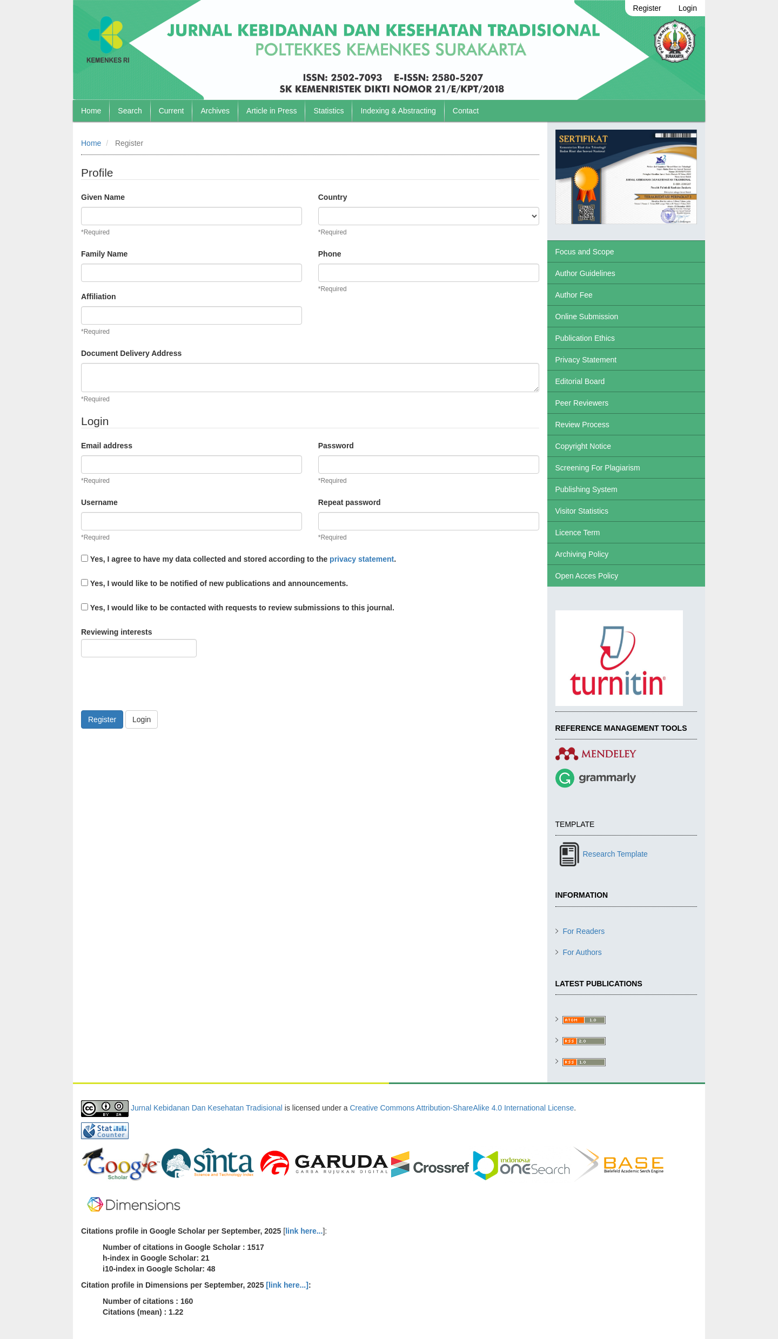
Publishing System (586, 489)
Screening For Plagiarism (597, 467)
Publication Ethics (585, 338)
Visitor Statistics (582, 511)
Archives (215, 110)
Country (332, 197)
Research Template (615, 854)
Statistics (328, 110)
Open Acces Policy (587, 575)
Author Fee (574, 295)
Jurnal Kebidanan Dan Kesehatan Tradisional (207, 1108)
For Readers (583, 931)
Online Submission (587, 316)
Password (336, 445)
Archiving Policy (582, 554)
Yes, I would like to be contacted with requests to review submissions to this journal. (237, 607)
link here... (304, 1231)
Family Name (104, 254)
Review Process (582, 424)
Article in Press (271, 110)
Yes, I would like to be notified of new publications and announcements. (214, 583)
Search (130, 110)
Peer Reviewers (582, 403)
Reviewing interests (139, 642)
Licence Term (577, 532)
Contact (466, 110)
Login (688, 8)
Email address (106, 445)
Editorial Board (580, 381)
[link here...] (287, 1285)
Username (99, 502)
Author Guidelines (585, 273)
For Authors (581, 952)
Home (91, 110)
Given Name (103, 197)
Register (647, 8)
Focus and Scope (584, 251)
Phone (329, 254)
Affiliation (98, 296)
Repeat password (349, 502)
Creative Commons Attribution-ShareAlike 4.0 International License (462, 1108)
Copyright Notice (583, 446)
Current (171, 110)
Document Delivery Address (131, 353)
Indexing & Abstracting (397, 110)
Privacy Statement (586, 359)
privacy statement (362, 559)
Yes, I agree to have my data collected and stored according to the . (238, 559)
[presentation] (163, 689)
